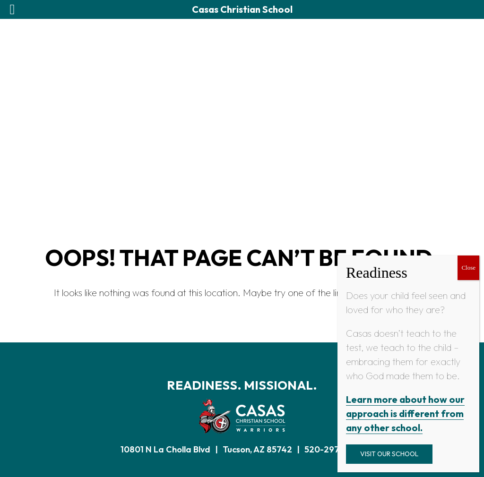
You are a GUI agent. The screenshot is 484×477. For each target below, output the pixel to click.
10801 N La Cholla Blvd (165, 449)
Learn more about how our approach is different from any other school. (405, 413)
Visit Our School (389, 454)
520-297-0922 (334, 449)
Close (468, 267)
